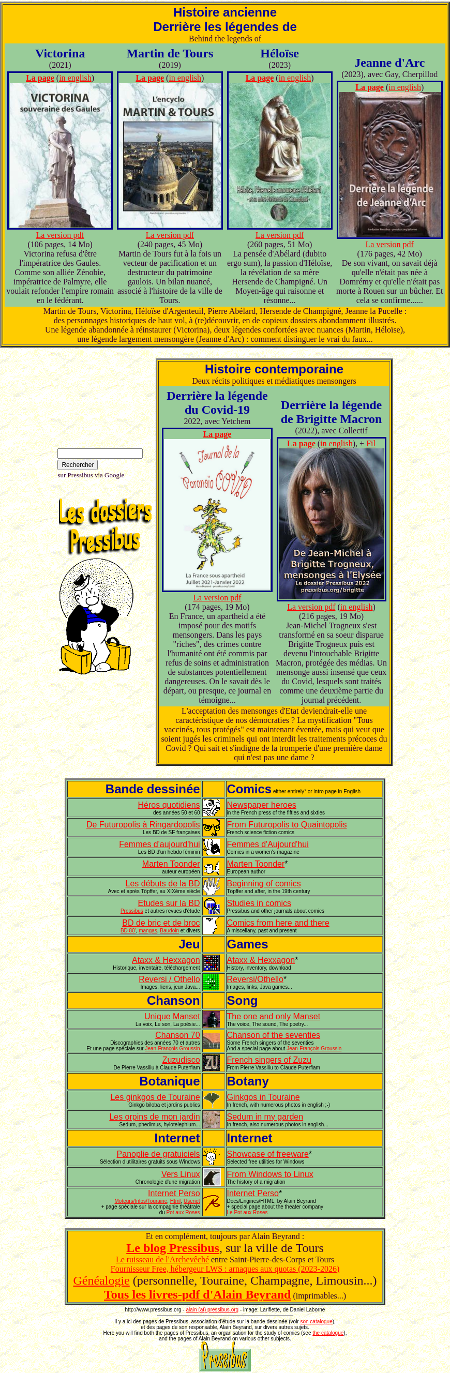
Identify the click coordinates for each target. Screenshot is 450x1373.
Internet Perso (174, 1193)
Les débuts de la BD (163, 883)
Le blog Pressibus (172, 1248)
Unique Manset (172, 1016)
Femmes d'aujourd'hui (159, 844)
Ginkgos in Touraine (263, 1097)
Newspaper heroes (261, 805)
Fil (371, 443)
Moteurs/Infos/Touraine (141, 1201)
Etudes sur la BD (169, 903)
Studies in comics (259, 903)
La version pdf (60, 235)
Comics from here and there (278, 922)
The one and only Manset (274, 1016)
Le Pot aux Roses (247, 1212)
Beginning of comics (264, 883)
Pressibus (132, 911)
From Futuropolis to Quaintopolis (287, 824)
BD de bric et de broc (161, 922)
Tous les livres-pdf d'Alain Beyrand (197, 1294)
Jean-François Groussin (172, 1048)
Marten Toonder (171, 863)
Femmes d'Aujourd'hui (268, 844)
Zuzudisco (181, 1059)
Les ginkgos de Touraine (155, 1097)
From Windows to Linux (270, 1174)
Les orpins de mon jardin (154, 1116)
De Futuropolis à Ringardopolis (143, 824)
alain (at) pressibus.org (212, 1309)
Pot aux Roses (183, 1212)
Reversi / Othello (169, 979)
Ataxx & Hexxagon (166, 960)
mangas (148, 930)
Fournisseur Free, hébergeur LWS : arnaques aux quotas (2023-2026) (225, 1268)
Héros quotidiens (169, 805)
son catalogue (316, 1321)
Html (175, 1201)
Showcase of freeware (268, 1154)
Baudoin (169, 930)
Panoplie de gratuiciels (158, 1154)
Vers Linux (180, 1174)
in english (75, 77)
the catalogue (327, 1333)
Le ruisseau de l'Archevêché (162, 1259)
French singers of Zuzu (269, 1059)
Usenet (192, 1201)
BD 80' (128, 930)
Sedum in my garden (265, 1116)
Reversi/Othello (255, 979)
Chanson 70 (177, 1035)
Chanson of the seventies (274, 1035)
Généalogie (101, 1280)
